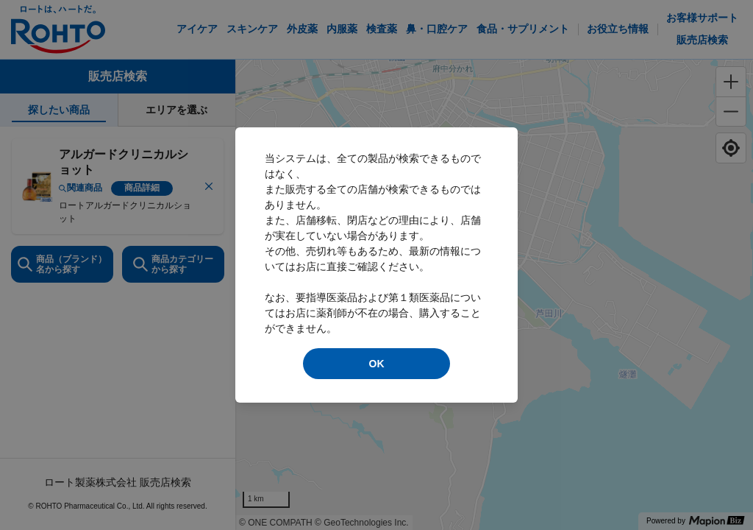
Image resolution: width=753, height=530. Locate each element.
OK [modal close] (377, 364)
